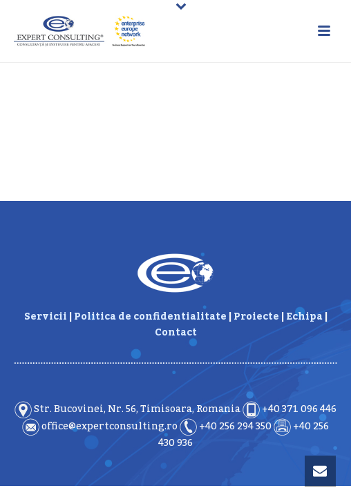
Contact (176, 332)
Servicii (45, 317)
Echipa (304, 317)
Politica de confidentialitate (150, 317)
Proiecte (256, 317)
